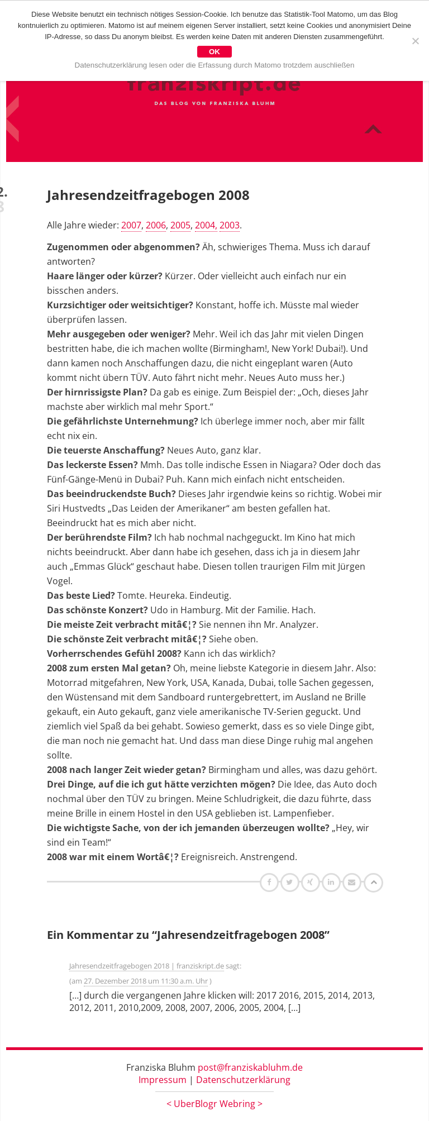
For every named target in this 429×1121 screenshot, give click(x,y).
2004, (206, 225)
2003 (230, 225)
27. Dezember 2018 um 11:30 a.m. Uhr (146, 981)
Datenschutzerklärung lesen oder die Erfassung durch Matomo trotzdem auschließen (215, 65)
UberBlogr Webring (214, 1104)
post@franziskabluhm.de (250, 1067)
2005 (180, 225)
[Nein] (415, 40)
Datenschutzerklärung (243, 1080)
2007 (131, 225)
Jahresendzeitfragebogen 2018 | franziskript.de (146, 966)
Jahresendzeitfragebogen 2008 (148, 194)
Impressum (163, 1080)
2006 (156, 225)
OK (214, 51)
